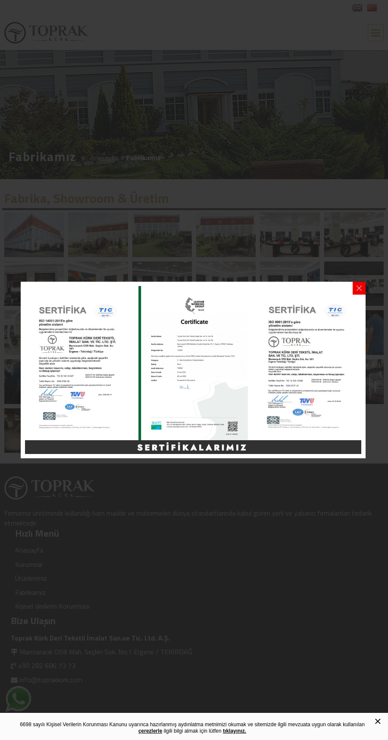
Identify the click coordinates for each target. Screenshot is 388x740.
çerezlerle (150, 731)
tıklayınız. (234, 731)
